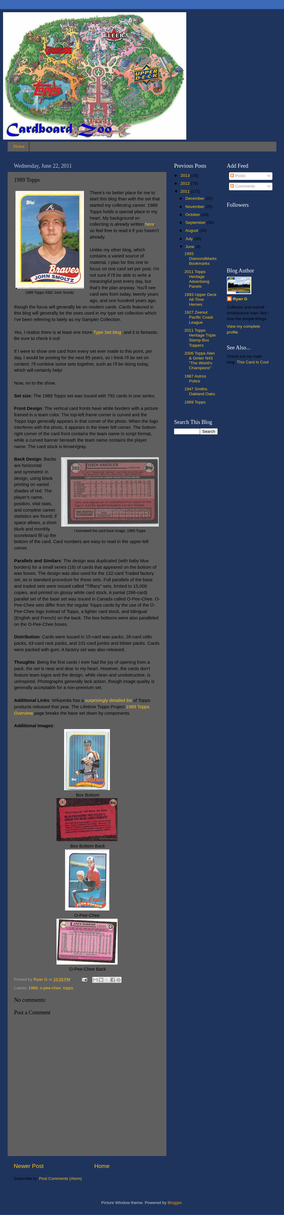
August (192, 230)
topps (68, 988)
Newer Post (29, 1166)
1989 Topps (195, 402)
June (190, 246)
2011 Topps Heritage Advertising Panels (196, 279)
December (195, 198)
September (196, 222)
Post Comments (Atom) (60, 1178)
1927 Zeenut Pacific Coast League (198, 317)
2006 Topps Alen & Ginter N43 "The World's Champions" (199, 360)
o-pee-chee (50, 988)
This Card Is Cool (252, 362)
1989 (33, 988)
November (195, 206)
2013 (185, 175)
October (193, 214)
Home (19, 146)
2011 (185, 191)
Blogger (175, 1202)
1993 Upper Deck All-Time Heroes (200, 299)
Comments (242, 186)
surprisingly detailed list (108, 700)
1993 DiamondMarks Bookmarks (200, 258)
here (149, 224)
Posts (238, 175)
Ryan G (240, 299)
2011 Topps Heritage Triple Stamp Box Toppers (200, 338)
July (189, 238)
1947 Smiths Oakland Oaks (199, 391)
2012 (185, 183)
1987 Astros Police (195, 378)
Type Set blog (107, 332)
